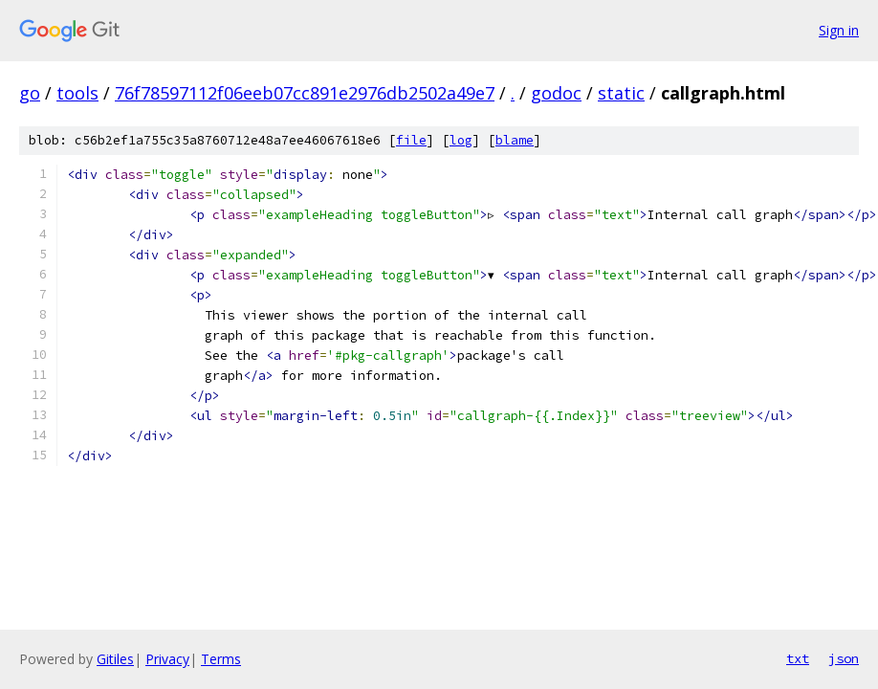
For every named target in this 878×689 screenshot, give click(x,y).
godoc (556, 92)
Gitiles (115, 659)
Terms (221, 659)
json (843, 658)
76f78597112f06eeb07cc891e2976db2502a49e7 (304, 92)
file (411, 140)
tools (77, 92)
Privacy (167, 659)
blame (514, 140)
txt (797, 658)
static (621, 92)
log (461, 140)
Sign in (839, 30)
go (29, 92)
